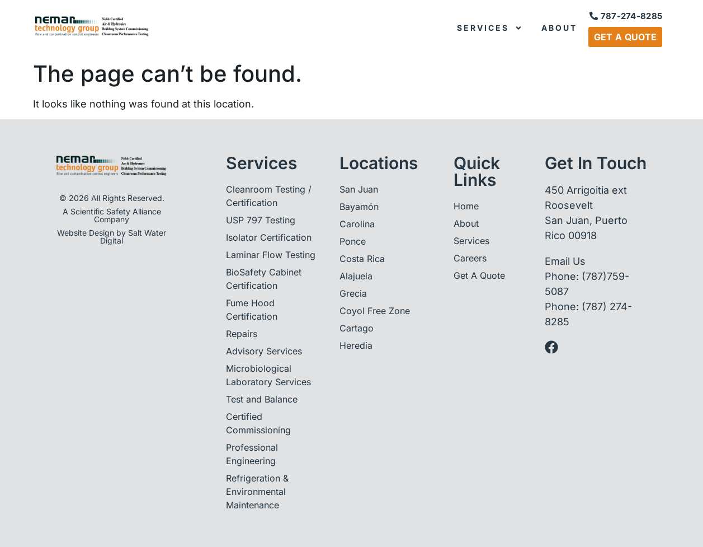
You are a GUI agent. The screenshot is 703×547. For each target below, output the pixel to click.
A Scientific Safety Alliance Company (112, 215)
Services (489, 28)
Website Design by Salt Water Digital (111, 236)
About (559, 27)
